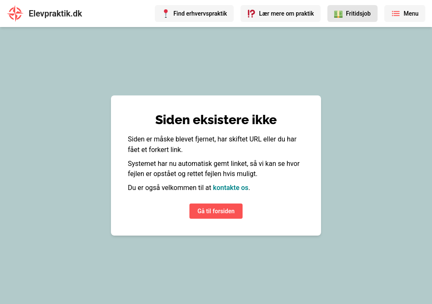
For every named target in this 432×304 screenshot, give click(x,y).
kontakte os (230, 188)
